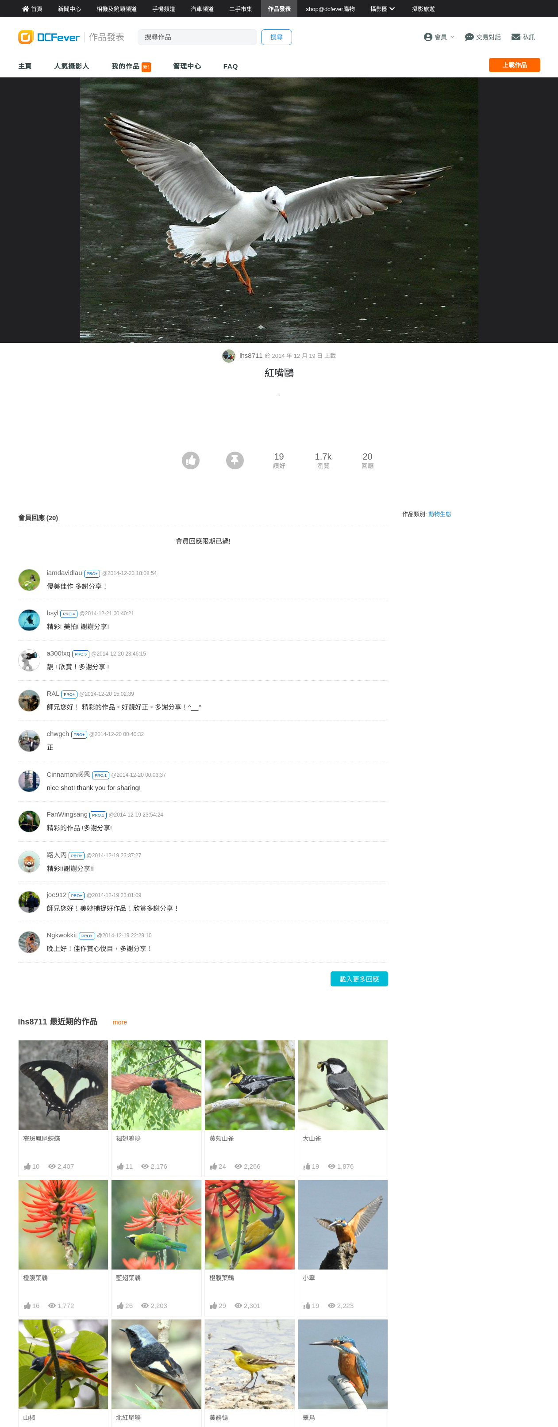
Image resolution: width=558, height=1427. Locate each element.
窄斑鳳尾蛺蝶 (41, 1138)
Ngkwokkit (62, 935)
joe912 (57, 894)
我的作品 (131, 67)
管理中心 (187, 66)
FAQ (231, 66)
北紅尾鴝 (128, 1417)
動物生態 (439, 514)
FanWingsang (67, 814)
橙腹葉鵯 (35, 1277)
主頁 (25, 66)
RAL (53, 693)
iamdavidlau (64, 572)
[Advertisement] (279, 427)
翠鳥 (309, 1417)
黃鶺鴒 (218, 1417)
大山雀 (312, 1138)
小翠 (309, 1277)
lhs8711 (243, 355)
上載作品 (514, 65)
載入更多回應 (359, 979)
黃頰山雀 (221, 1138)
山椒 (29, 1417)
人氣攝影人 (71, 66)
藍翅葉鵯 (128, 1277)
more (120, 1022)
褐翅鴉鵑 (128, 1138)
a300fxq (58, 653)
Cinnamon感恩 (68, 774)
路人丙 (57, 855)
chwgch (58, 733)
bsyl (53, 613)
